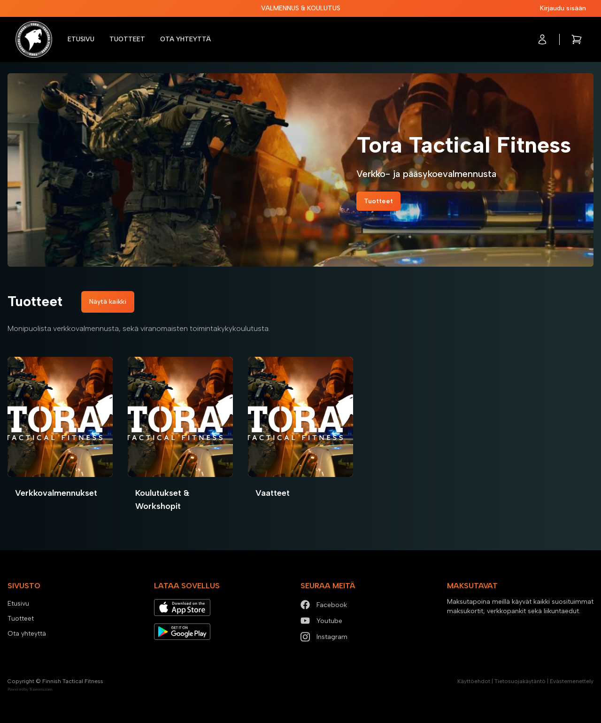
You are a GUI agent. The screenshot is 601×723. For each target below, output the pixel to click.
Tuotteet (127, 39)
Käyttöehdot (473, 681)
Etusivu (81, 39)
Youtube (321, 621)
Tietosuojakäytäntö (520, 681)
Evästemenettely (571, 681)
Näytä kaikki (107, 302)
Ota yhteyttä (185, 39)
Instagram (323, 637)
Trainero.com (40, 689)
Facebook (323, 605)
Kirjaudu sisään (563, 8)
